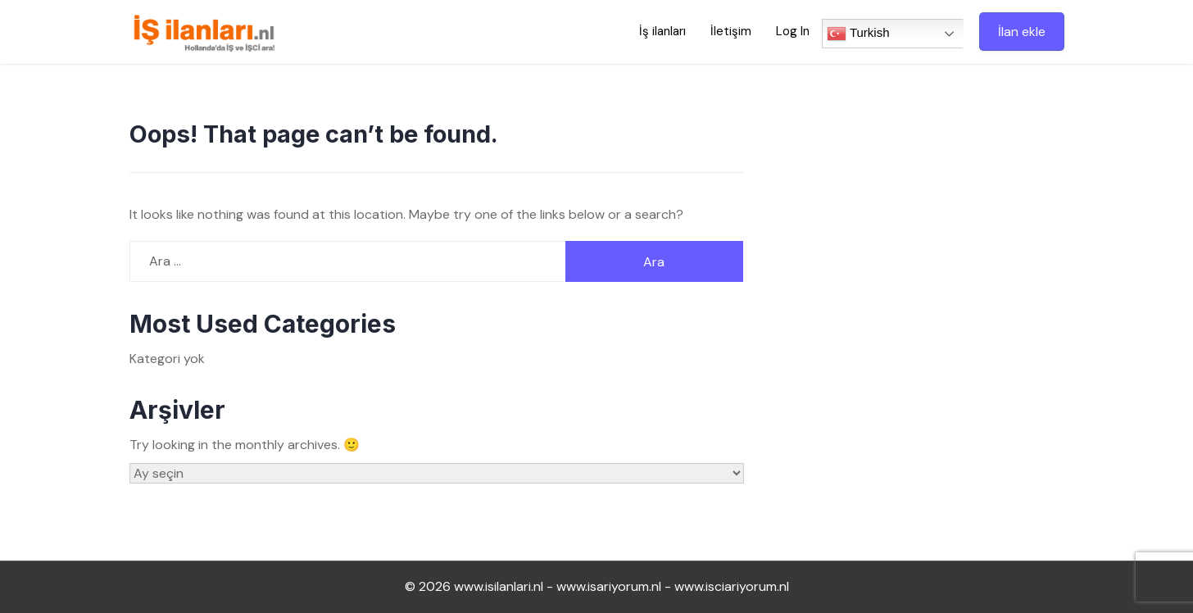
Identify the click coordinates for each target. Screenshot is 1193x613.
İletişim (730, 31)
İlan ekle (1022, 31)
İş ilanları (662, 31)
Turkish (858, 33)
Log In (793, 31)
